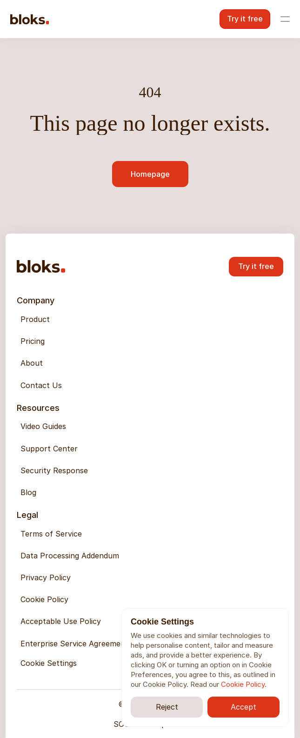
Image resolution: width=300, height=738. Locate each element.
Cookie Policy (243, 684)
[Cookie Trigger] (48, 663)
